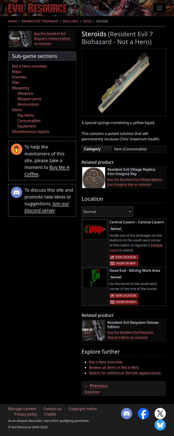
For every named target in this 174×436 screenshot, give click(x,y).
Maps (16, 71)
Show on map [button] (125, 263)
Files (15, 82)
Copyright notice (83, 408)
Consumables (29, 120)
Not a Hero (70, 21)
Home (12, 21)
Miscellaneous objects (30, 131)
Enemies (19, 76)
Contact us (53, 408)
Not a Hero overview (29, 66)
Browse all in (114, 367)
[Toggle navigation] (159, 7)
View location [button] (125, 257)
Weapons (25, 93)
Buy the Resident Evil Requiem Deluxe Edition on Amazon (52, 38)
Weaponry (20, 87)
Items (87, 21)
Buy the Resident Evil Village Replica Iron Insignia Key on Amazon (134, 182)
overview (105, 361)
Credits (50, 414)
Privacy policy (25, 414)
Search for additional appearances (125, 372)
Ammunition (28, 104)
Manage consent (22, 408)
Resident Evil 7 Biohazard (40, 21)
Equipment (26, 126)
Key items (25, 115)
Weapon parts (29, 98)
